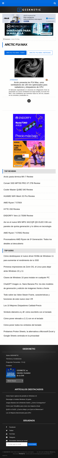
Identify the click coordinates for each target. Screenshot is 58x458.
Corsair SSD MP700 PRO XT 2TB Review (22, 183)
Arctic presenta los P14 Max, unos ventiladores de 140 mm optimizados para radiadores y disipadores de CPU (29, 84)
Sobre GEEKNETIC (12, 355)
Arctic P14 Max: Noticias (40, 53)
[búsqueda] (55, 3)
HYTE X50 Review (12, 209)
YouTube (10, 434)
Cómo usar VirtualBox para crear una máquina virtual (23, 406)
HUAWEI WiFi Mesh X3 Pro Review (19, 196)
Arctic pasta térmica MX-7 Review (18, 177)
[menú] (3, 3)
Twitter (9, 430)
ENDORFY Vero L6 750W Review (18, 216)
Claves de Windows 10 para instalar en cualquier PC (27, 278)
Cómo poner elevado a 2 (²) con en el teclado (23, 318)
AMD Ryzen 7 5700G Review (16, 233)
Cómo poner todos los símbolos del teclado (22, 325)
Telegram (10, 437)
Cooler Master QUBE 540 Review (18, 190)
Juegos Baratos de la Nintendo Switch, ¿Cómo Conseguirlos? (26, 403)
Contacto (9, 365)
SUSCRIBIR (32, 444)
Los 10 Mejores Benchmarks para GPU (18, 413)
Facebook (11, 427)
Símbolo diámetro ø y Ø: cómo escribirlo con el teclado (28, 312)
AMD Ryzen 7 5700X (13, 203)
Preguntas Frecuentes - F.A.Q (15, 362)
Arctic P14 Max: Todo (15, 53)
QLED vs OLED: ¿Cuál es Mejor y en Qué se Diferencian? (24, 409)
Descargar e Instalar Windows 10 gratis (18, 399)
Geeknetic (7, 39)
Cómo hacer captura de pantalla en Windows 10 (21, 396)
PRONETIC (22, 453)
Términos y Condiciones (14, 359)
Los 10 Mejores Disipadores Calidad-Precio (22, 305)
